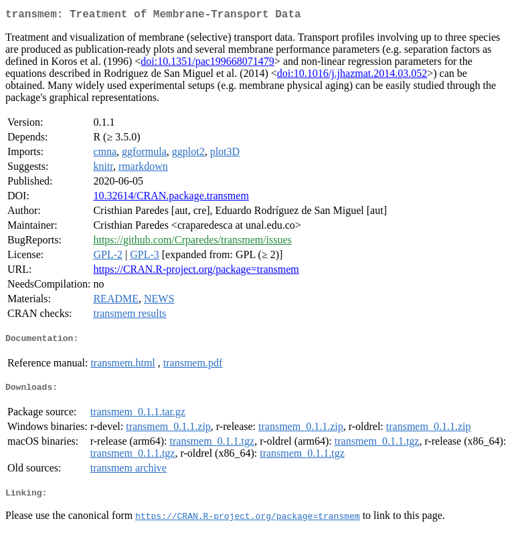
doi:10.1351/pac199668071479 (207, 64)
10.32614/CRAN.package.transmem (170, 198)
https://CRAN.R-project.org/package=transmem (195, 272)
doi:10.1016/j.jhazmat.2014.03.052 (352, 76)
